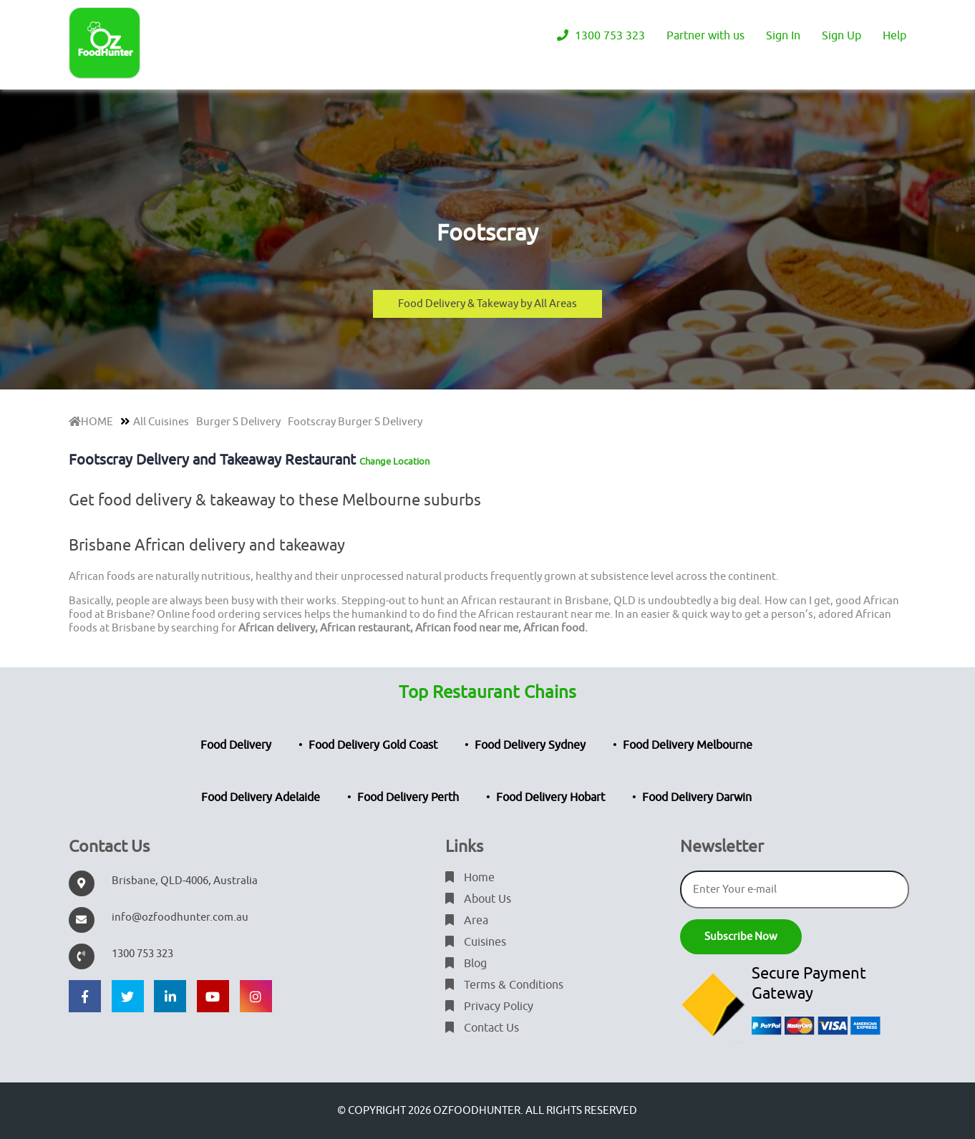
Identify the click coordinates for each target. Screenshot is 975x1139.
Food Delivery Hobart (550, 797)
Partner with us (705, 36)
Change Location (394, 461)
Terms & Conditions (504, 985)
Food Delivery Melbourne (687, 745)
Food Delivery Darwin (697, 797)
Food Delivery (235, 745)
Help (894, 36)
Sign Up (841, 36)
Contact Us (482, 1028)
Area (466, 920)
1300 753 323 (601, 36)
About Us (478, 899)
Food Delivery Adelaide (260, 797)
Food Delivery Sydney (530, 745)
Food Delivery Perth (408, 797)
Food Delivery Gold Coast (373, 745)
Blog (466, 963)
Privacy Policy (489, 1006)
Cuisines (475, 942)
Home (470, 878)
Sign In (783, 36)
